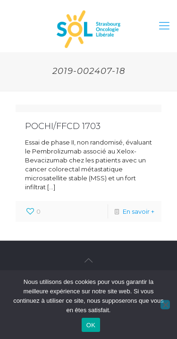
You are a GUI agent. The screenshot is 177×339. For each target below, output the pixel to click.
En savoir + (138, 211)
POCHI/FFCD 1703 (63, 126)
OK (90, 325)
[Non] (165, 304)
